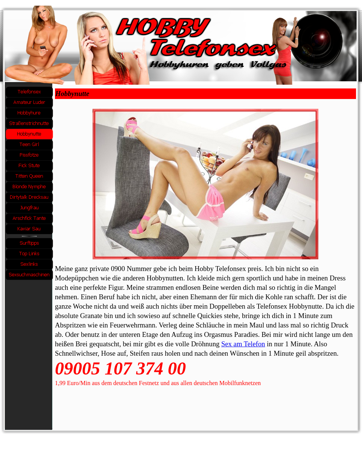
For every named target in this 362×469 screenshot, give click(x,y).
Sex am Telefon (243, 344)
